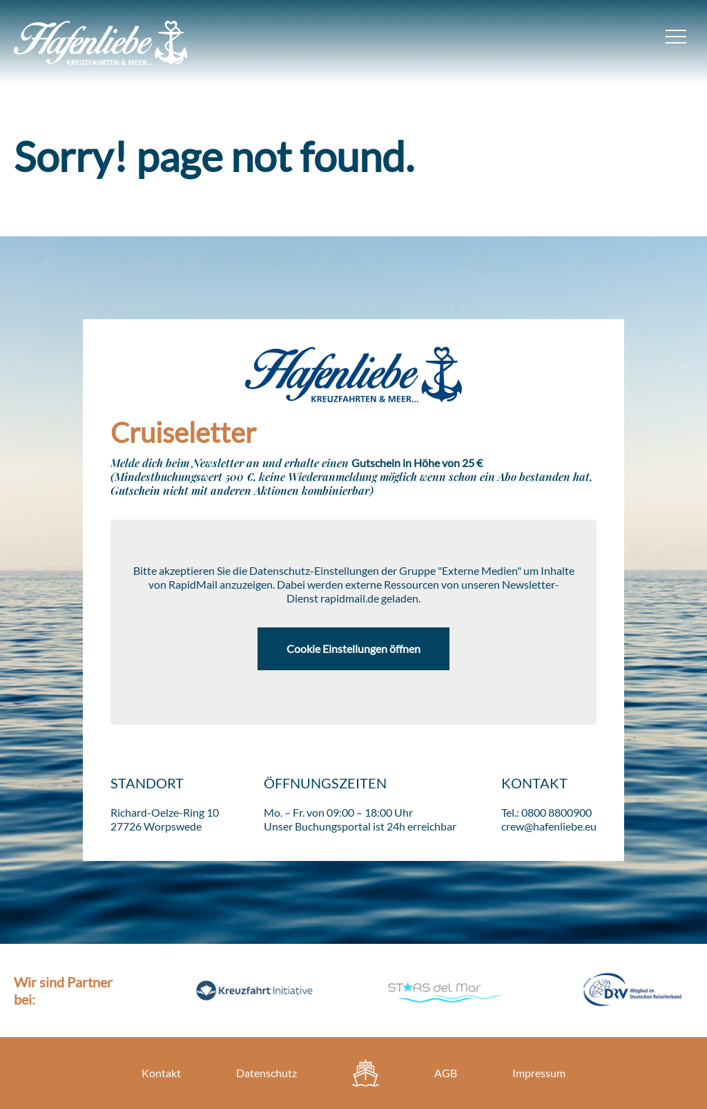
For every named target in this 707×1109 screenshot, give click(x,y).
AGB (445, 1072)
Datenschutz (266, 1072)
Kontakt (161, 1072)
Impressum (538, 1072)
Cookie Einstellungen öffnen (353, 648)
